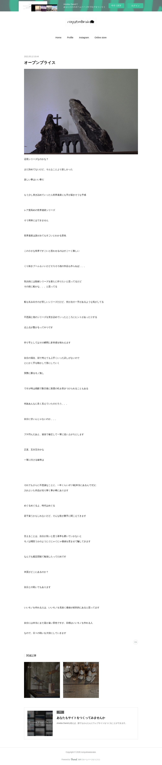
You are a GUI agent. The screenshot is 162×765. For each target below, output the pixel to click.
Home (58, 37)
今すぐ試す (116, 5)
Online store (100, 37)
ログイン (135, 5)
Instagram (84, 37)
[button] (58, 37)
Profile (70, 37)
